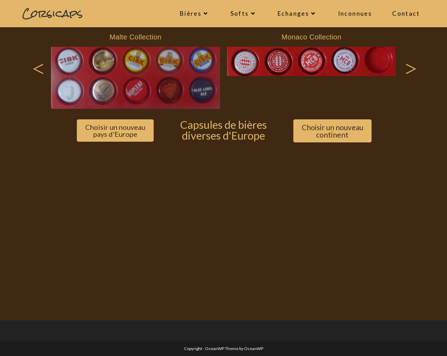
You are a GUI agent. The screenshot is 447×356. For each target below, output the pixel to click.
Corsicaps (52, 13)
